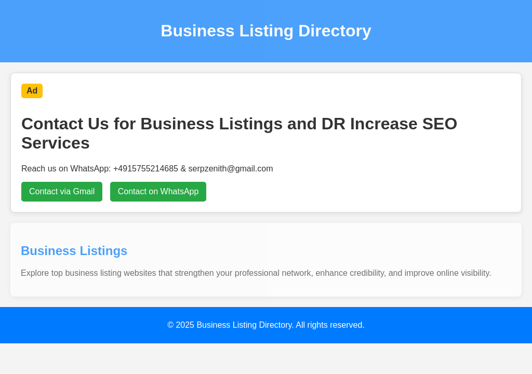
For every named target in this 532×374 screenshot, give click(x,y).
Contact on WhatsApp (158, 191)
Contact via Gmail (62, 191)
